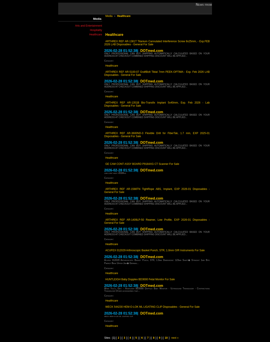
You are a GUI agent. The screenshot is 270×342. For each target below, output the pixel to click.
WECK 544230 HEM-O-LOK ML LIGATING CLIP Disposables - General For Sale (152, 306)
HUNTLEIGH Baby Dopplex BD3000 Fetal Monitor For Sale (140, 279)
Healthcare (95, 34)
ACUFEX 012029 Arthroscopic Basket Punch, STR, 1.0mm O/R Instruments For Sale (155, 250)
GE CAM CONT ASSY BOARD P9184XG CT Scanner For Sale (142, 164)
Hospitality (96, 30)
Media (109, 16)
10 (166, 337)
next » (175, 337)
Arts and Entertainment (88, 25)
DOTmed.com (151, 51)
